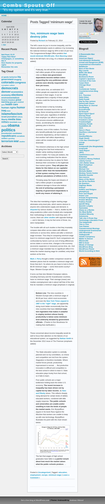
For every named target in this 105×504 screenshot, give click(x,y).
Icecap (81, 142)
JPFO (81, 153)
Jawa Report (84, 151)
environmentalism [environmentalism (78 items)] (10, 97)
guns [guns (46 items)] (3, 105)
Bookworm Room (86, 77)
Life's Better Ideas (86, 163)
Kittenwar (83, 157)
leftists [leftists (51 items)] (20, 117)
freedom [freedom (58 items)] (11, 100)
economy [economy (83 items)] (6, 95)
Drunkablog (84, 107)
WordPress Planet (86, 249)
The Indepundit (85, 222)
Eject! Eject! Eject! (86, 114)
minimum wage (55, 475)
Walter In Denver (86, 239)
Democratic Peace (86, 103)
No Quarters (84, 183)
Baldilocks (83, 66)
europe (45, 475)
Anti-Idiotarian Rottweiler (89, 60)
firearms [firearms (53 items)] (4, 100)
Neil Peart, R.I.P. (8, 55)
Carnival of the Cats (87, 81)
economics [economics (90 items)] (17, 92)
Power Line (83, 196)
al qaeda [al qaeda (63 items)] (5, 77)
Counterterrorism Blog (88, 91)
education (63, 472)
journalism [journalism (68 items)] (12, 117)
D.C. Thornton (85, 95)
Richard (42, 40)
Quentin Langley (86, 206)
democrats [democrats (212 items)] (9, 88)
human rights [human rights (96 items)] (8, 107)
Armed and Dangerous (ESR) (91, 62)
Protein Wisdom (85, 200)
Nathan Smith (65, 338)
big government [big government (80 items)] (11, 78)
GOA (81, 128)
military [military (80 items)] (5, 122)
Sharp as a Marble (86, 210)
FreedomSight (85, 122)
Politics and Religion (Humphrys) (87, 190)
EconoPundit (84, 110)
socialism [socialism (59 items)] (21, 136)
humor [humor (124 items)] (21, 107)
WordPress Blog (86, 247)
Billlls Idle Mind (85, 73)
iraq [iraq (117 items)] (3, 110)
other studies (50, 217)
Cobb (81, 87)
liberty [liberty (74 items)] (4, 119)
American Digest (86, 58)
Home (4, 15)
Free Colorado (85, 118)
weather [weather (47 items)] (22, 141)
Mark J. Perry (36, 259)
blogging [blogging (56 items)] (17, 79)
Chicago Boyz (85, 85)
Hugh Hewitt (84, 138)
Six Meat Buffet (85, 212)
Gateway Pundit (85, 124)
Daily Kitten (84, 97)
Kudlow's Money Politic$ (89, 159)
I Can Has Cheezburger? (89, 140)
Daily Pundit (84, 99)
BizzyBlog (83, 75)
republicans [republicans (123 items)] (8, 135)
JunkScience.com (86, 155)
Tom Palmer (84, 226)
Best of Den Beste (86, 69)
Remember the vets (9, 67)
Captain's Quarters (87, 79)
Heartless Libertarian (88, 132)
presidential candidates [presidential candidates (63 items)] (11, 133)
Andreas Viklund (77, 500)
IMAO (81, 144)
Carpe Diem (84, 83)
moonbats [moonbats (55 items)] (13, 122)
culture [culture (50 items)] (12, 85)
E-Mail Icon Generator (85, 38)
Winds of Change (86, 245)
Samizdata (83, 208)
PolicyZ (82, 187)
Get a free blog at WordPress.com (35, 500)
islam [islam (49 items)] (9, 111)
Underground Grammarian (90, 230)
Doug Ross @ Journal (88, 105)
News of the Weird (86, 179)
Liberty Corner (85, 161)
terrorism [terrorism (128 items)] (7, 141)
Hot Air (82, 134)
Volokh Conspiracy (87, 237)
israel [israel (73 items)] (4, 117)
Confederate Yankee (87, 89)
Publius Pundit (85, 202)
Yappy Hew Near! (8, 57)
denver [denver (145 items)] (6, 91)
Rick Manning (62, 56)
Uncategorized (44, 472)
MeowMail (83, 167)
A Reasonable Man (87, 54)
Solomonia (83, 216)
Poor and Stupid (86, 194)
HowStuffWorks (85, 136)
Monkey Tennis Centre (88, 173)
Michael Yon (84, 169)
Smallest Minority (86, 214)
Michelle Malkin (85, 171)
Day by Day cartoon (87, 101)
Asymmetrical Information (90, 64)
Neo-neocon (84, 177)
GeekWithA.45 (85, 126)
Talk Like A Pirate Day (88, 218)
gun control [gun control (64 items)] (18, 102)
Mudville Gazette (86, 175)
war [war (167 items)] (16, 141)
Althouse (83, 56)
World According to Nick (89, 251)
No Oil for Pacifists (87, 181)
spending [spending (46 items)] (11, 138)
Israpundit (83, 148)
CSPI (81, 93)
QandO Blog (84, 204)
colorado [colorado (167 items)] (7, 82)
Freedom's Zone (86, 120)
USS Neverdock (85, 233)
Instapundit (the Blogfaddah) (91, 146)
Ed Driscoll (83, 112)
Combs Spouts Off (29, 5)
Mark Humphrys (85, 165)
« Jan (3, 45)
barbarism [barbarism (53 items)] (13, 77)
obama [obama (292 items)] (13, 125)
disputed (34, 210)
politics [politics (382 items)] (8, 130)
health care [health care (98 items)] (11, 104)
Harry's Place (84, 130)
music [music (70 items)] (4, 126)
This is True (84, 224)
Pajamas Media (85, 185)
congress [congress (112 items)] (20, 82)
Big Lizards (84, 71)
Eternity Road (85, 116)
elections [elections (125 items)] (17, 94)
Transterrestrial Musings (89, 228)
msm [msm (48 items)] (19, 122)
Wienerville (83, 241)
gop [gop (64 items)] (11, 102)
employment (35, 475)
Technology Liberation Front (91, 220)
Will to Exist (84, 243)
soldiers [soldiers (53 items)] (4, 138)
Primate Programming (88, 198)
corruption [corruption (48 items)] (5, 85)
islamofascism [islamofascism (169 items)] (11, 113)
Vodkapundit (84, 235)
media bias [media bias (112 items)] (14, 119)
